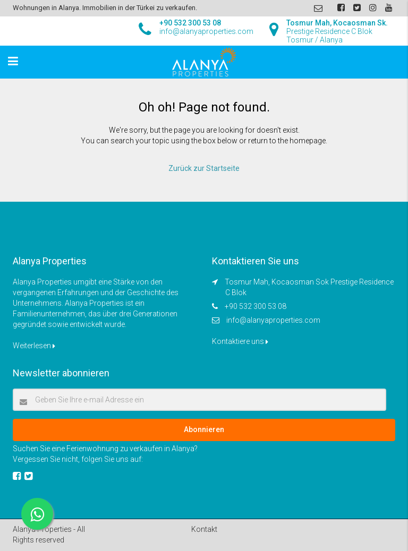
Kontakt (204, 529)
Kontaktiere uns (240, 341)
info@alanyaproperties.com (273, 320)
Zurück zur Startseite (204, 168)
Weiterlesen (34, 345)
